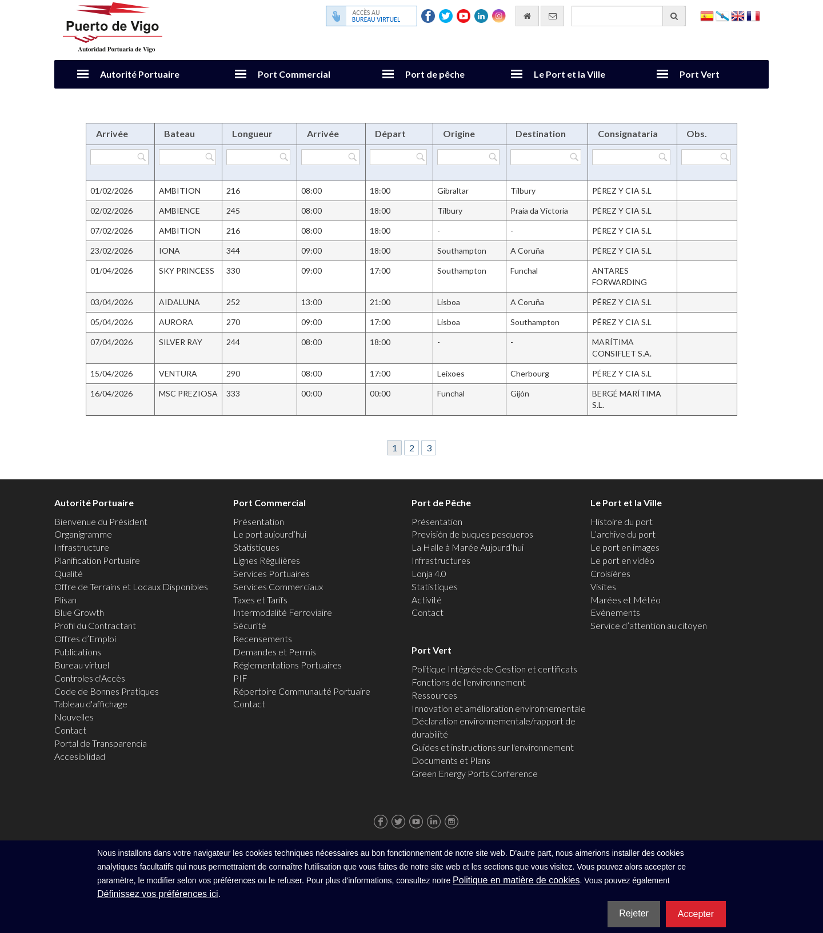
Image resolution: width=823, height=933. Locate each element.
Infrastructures (441, 560)
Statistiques (256, 547)
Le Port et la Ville (569, 74)
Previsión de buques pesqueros (472, 533)
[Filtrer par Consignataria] (631, 157)
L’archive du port (623, 533)
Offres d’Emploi (85, 638)
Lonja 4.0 (429, 573)
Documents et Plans (451, 760)
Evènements (615, 612)
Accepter (696, 914)
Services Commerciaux (278, 586)
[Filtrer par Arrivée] (119, 157)
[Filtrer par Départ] (398, 157)
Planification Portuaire (97, 560)
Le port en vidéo (622, 560)
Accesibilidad (79, 756)
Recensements (262, 638)
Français (753, 15)
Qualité (68, 573)
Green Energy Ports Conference (475, 773)
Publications (77, 651)
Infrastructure (81, 547)
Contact (70, 729)
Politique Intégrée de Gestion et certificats (494, 668)
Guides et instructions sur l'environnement (493, 747)
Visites (603, 586)
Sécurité (249, 625)
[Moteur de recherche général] (629, 16)
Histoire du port (621, 521)
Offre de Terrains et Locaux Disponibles (131, 586)
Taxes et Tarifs (260, 599)
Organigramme (83, 533)
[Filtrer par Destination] (545, 157)
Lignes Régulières (266, 560)
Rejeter (634, 913)
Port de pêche (435, 74)
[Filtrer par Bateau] (187, 157)
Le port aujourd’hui (269, 533)
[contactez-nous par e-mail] (552, 16)
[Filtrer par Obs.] (706, 157)
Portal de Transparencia (100, 743)
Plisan (65, 599)
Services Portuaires (271, 573)
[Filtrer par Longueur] (258, 157)
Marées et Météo (625, 599)
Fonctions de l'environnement (469, 681)
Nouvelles (74, 716)
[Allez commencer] (527, 16)
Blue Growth (79, 612)
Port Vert (700, 74)
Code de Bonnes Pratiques (106, 691)
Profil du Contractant (95, 625)
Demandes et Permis (274, 651)
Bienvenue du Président (100, 521)
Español (707, 15)
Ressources (434, 695)
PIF (240, 677)
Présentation (258, 521)
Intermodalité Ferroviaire (282, 612)
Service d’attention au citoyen (648, 625)
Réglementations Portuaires (287, 664)
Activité (427, 599)
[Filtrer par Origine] (468, 157)
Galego (722, 15)
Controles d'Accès (89, 677)
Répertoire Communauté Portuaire (301, 691)
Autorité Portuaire (139, 74)
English (738, 15)
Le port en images (625, 547)
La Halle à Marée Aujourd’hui (468, 547)
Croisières (610, 573)
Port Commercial (294, 74)
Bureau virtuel (81, 664)
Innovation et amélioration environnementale (499, 708)
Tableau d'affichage (90, 703)
